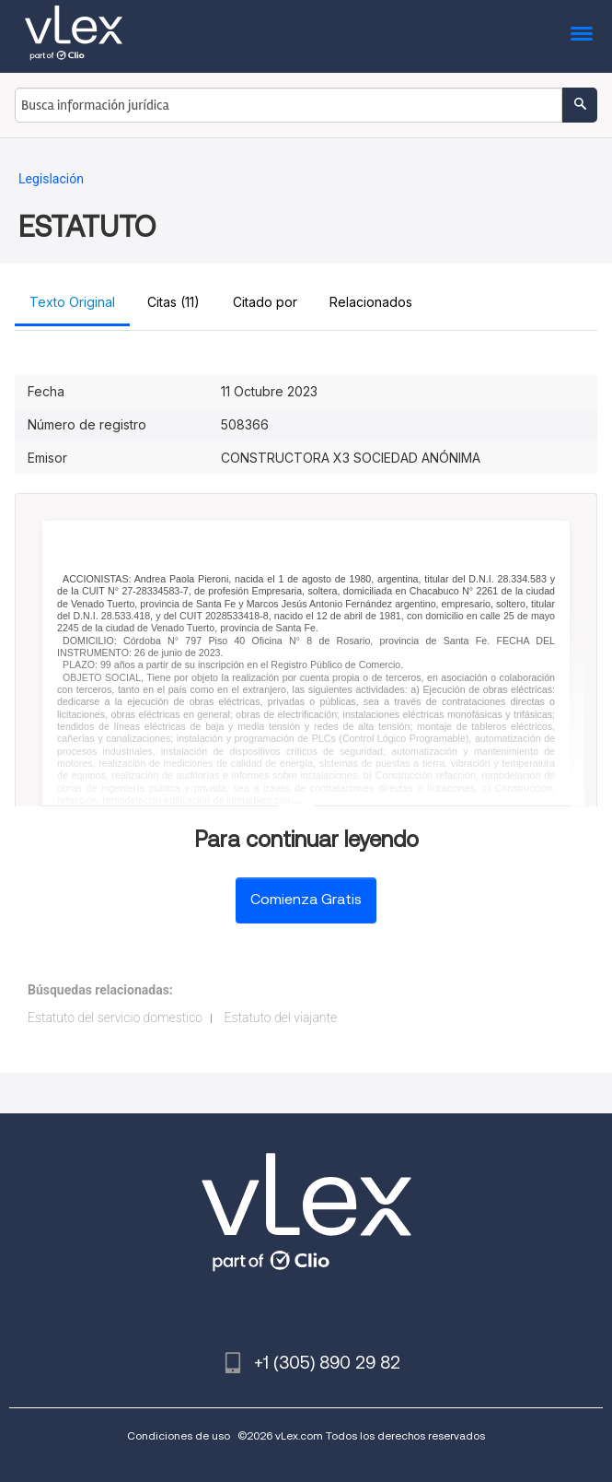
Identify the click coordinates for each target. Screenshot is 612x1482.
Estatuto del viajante (281, 1017)
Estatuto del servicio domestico (115, 1017)
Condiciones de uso (178, 1435)
